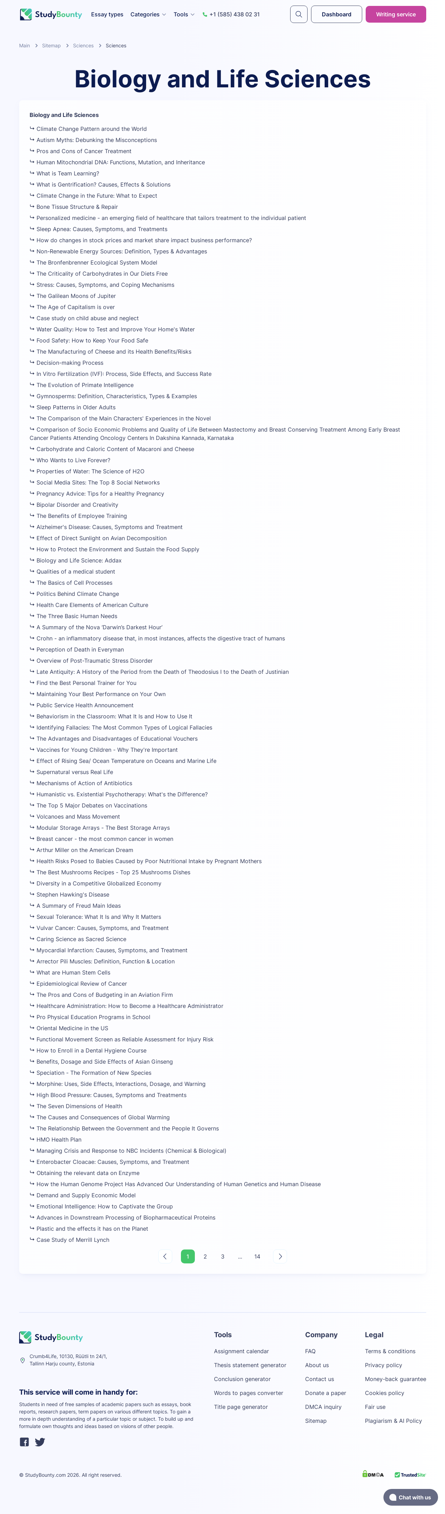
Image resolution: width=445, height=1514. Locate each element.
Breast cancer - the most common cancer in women (101, 838)
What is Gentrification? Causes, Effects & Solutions (100, 184)
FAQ (310, 1351)
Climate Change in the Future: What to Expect (93, 195)
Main (24, 45)
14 (257, 1256)
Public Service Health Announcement (82, 705)
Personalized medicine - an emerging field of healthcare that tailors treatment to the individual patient (168, 217)
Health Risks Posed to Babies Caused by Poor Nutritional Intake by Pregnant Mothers (146, 861)
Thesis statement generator (250, 1365)
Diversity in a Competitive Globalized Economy (95, 883)
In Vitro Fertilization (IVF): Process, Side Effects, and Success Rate (121, 373)
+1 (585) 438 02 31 (231, 14)
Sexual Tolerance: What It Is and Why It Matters (95, 916)
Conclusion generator (242, 1378)
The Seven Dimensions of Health (76, 1106)
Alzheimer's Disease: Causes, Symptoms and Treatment (106, 526)
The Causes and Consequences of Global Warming (100, 1117)
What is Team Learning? (64, 173)
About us (317, 1365)
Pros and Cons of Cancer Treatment (81, 151)
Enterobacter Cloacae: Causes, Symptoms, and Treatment (109, 1161)
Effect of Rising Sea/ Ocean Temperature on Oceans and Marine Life (123, 760)
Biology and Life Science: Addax (76, 560)
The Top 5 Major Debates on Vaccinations (88, 805)
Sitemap (51, 45)
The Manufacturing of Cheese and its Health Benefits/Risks (110, 351)
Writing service (396, 14)
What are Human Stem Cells (70, 972)
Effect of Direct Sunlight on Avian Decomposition (98, 538)
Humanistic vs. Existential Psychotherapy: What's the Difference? (119, 794)
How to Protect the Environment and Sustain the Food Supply (114, 549)
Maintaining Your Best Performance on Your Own (98, 694)
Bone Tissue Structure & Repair (74, 206)
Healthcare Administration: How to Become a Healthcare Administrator (126, 1005)
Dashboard (336, 14)
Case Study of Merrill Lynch (69, 1239)
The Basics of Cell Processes (71, 582)
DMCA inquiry (323, 1406)
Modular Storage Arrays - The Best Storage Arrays (100, 827)
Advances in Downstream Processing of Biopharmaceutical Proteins (122, 1217)
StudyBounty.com (45, 1475)
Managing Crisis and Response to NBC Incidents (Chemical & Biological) (128, 1150)
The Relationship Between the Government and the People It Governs (124, 1128)
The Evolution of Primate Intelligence (82, 384)
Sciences (83, 45)
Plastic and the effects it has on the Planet (89, 1228)
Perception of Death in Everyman (77, 649)
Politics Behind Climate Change (74, 593)
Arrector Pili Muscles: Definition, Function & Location (102, 961)
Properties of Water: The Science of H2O (87, 471)
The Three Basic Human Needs (73, 616)
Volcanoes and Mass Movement (75, 816)
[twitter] (40, 1443)
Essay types (107, 14)
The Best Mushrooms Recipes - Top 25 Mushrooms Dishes (110, 872)
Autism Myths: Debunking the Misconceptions (93, 139)
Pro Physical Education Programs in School (90, 1017)
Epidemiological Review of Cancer (78, 983)
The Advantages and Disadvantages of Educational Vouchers (114, 738)
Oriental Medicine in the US (69, 1028)
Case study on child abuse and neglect (84, 318)
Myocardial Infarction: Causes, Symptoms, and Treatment (109, 950)
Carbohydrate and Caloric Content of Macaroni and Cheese (112, 448)
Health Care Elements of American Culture (89, 604)
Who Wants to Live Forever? (70, 460)
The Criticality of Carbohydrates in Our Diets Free (99, 273)
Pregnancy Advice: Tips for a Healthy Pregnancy (97, 493)
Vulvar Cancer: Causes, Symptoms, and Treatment (99, 927)
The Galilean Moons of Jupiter (73, 295)
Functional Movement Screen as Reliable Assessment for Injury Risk (122, 1039)
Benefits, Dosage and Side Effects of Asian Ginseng (101, 1061)
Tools (184, 14)
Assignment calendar (241, 1351)
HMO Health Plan (55, 1139)
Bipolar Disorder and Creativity (74, 504)
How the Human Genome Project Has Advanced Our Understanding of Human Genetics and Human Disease (175, 1184)
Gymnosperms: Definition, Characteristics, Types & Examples (113, 396)
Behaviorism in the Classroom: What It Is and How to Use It (111, 716)
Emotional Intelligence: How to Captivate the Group (101, 1206)
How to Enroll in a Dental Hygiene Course (88, 1050)
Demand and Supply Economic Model (83, 1195)
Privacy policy (383, 1365)
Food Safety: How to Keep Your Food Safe (89, 340)
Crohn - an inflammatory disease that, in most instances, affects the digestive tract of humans (157, 638)
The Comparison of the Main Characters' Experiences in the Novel (120, 418)
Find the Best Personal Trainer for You (83, 682)
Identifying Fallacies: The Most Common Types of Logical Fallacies (121, 727)
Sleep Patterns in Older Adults (73, 407)
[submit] (299, 14)
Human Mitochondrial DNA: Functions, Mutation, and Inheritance (117, 162)
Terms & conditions (390, 1351)
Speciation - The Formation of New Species (90, 1072)
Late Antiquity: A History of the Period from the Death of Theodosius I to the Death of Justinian (159, 671)
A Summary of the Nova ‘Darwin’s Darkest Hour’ (96, 627)
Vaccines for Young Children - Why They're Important (104, 749)
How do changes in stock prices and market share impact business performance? (141, 240)
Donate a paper (325, 1392)
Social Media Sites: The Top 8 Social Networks (95, 482)
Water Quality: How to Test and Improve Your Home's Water (112, 329)
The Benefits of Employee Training (78, 515)
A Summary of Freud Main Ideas (75, 905)
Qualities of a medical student (72, 571)
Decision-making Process (66, 362)
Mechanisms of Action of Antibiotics (81, 783)
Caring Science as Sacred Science (78, 939)
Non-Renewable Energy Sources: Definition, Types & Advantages (118, 251)
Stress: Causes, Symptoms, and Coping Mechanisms (102, 284)
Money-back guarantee (395, 1378)
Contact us (319, 1378)
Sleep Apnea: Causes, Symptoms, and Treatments (98, 229)
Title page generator (241, 1406)
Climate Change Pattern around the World (88, 128)
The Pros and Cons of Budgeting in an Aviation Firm (101, 994)
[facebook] (24, 1443)
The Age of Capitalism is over (72, 306)
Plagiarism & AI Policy (393, 1420)
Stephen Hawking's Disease (69, 894)
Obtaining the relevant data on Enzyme (85, 1172)
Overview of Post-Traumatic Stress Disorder (91, 660)
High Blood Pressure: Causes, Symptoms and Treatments (108, 1094)
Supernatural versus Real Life (71, 771)
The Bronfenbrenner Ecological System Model (93, 262)
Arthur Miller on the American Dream (81, 849)
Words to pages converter (248, 1392)
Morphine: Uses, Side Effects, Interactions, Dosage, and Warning (118, 1083)
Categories (148, 14)
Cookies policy (384, 1392)
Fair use (375, 1406)
